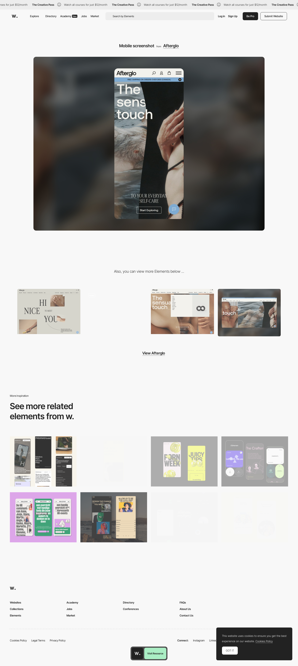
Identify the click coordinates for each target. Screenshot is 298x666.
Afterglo (171, 46)
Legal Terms (38, 640)
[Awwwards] (14, 16)
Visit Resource (155, 653)
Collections (16, 609)
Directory (50, 16)
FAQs (183, 602)
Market (95, 16)
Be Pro (250, 16)
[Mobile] (43, 461)
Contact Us (186, 615)
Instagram (199, 640)
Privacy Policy (58, 640)
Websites (15, 602)
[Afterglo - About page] (48, 311)
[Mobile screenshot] (113, 517)
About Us (185, 609)
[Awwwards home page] (137, 653)
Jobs (84, 16)
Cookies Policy (18, 640)
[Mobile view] (184, 461)
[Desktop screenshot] (249, 312)
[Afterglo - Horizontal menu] (182, 311)
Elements (15, 615)
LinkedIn (214, 640)
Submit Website (273, 16)
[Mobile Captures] (254, 461)
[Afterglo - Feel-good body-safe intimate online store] (115, 311)
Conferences (131, 609)
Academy (68, 16)
